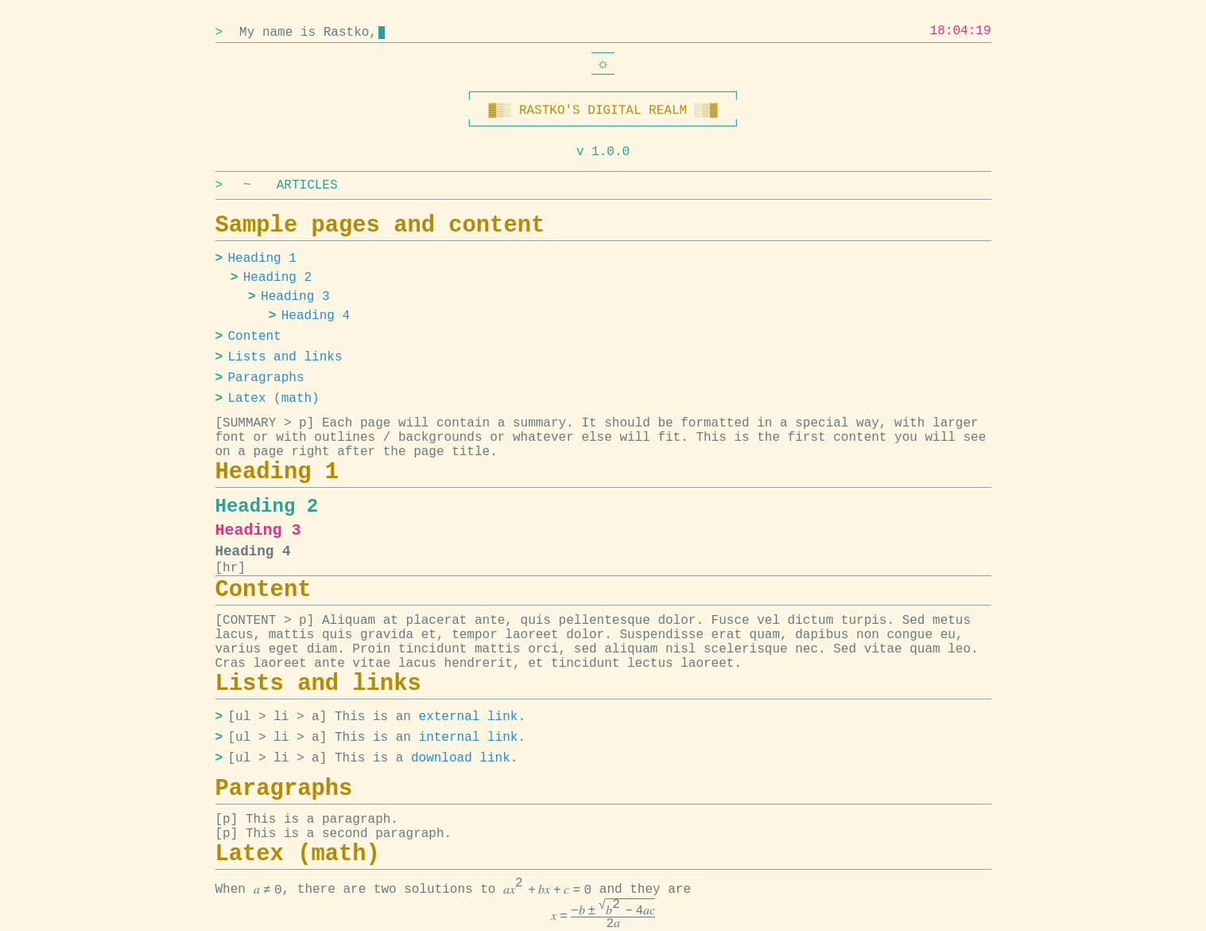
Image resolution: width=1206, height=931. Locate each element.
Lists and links (285, 357)
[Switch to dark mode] (603, 64)
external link (468, 717)
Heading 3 (295, 297)
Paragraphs (266, 378)
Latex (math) (274, 398)
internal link (468, 737)
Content (254, 336)
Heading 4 (315, 316)
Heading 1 (262, 258)
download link (460, 758)
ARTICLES (307, 185)
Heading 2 (277, 278)
